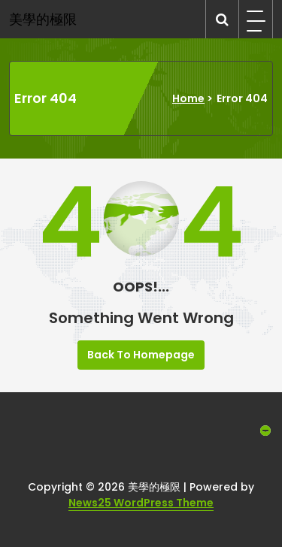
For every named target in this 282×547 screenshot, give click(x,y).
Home (188, 98)
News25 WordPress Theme (141, 502)
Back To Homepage (141, 354)
